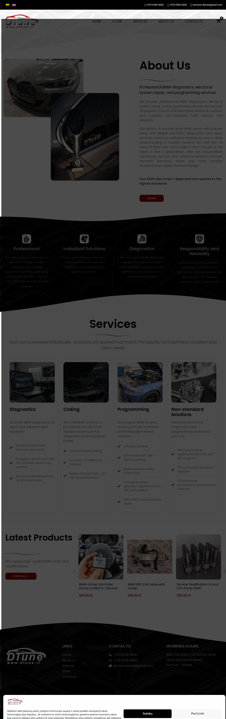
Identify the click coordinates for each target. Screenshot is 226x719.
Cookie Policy (13, 712)
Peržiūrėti (196, 694)
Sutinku (146, 694)
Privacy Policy (29, 712)
